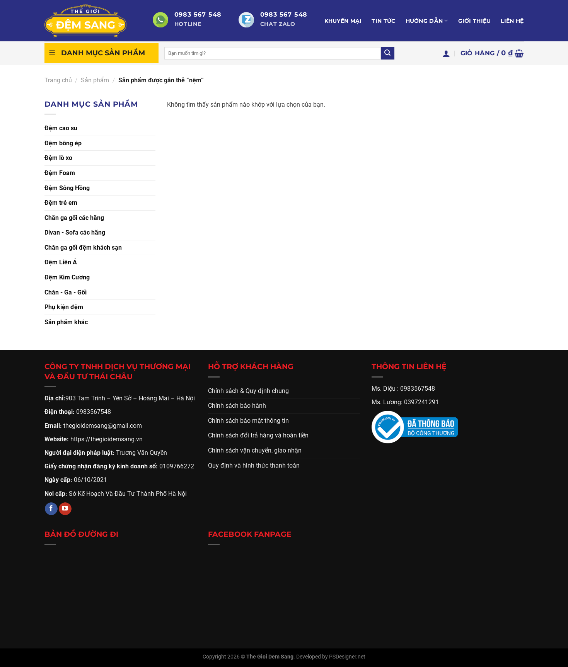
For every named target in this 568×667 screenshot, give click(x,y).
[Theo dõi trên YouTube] (65, 509)
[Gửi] (387, 53)
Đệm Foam (59, 173)
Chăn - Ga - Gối (65, 292)
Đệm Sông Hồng (67, 188)
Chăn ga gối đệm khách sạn (83, 247)
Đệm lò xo (58, 158)
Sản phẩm (95, 80)
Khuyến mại (343, 20)
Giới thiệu (474, 20)
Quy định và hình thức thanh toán (254, 465)
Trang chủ (58, 80)
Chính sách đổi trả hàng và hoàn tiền (258, 435)
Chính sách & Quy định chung (248, 391)
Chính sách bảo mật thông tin (248, 420)
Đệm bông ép (63, 143)
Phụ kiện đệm (63, 307)
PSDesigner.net (347, 656)
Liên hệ (512, 20)
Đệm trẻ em (60, 202)
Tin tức (383, 20)
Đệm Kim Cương (67, 277)
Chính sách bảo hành (237, 405)
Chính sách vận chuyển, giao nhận (255, 450)
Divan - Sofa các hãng (74, 232)
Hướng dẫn (427, 20)
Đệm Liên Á (60, 262)
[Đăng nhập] (446, 53)
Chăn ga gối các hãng (74, 217)
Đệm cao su (60, 128)
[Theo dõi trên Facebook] (51, 509)
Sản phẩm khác (66, 322)
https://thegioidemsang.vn (106, 439)
